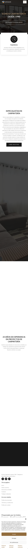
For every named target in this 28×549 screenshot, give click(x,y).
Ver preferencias (14, 542)
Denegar (14, 538)
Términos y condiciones (20, 546)
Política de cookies (3, 546)
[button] (26, 519)
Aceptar (14, 534)
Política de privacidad (11, 546)
